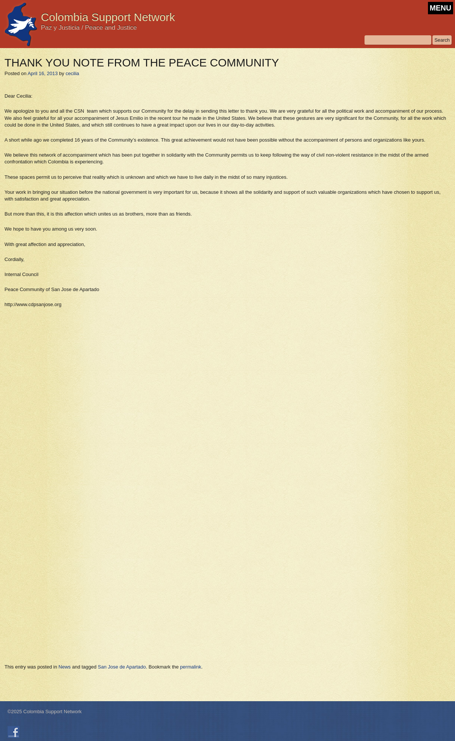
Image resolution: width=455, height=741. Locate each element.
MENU (440, 8)
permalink (190, 667)
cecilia (72, 73)
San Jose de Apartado (122, 667)
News (65, 667)
